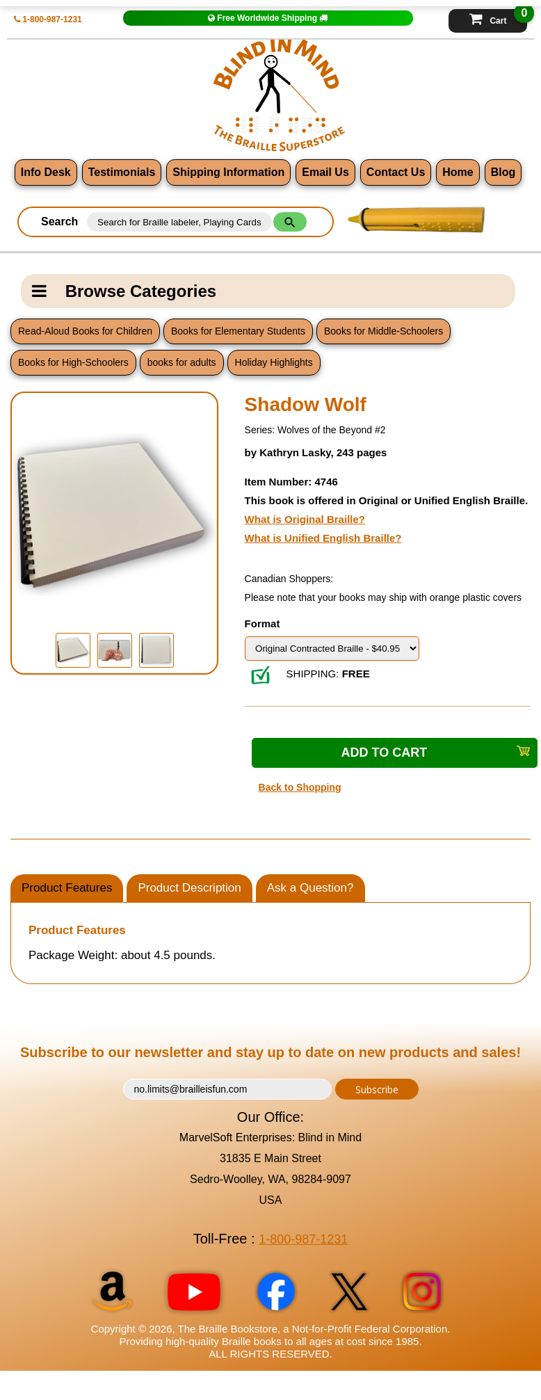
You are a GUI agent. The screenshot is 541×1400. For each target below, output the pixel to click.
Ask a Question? (310, 887)
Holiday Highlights (273, 363)
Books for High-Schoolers (73, 363)
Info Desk (42, 173)
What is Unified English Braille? (323, 538)
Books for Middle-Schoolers (382, 331)
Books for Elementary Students (237, 331)
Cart (498, 17)
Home (460, 173)
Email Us (325, 173)
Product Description (189, 887)
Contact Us (397, 173)
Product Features (67, 887)
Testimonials (119, 173)
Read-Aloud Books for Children (85, 331)
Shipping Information (227, 173)
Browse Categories (124, 291)
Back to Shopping (300, 787)
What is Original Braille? (305, 519)
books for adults (181, 363)
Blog (507, 173)
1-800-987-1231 (50, 19)
